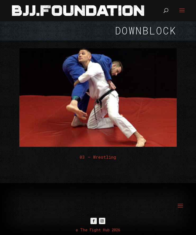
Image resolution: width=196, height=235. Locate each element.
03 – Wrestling (98, 157)
